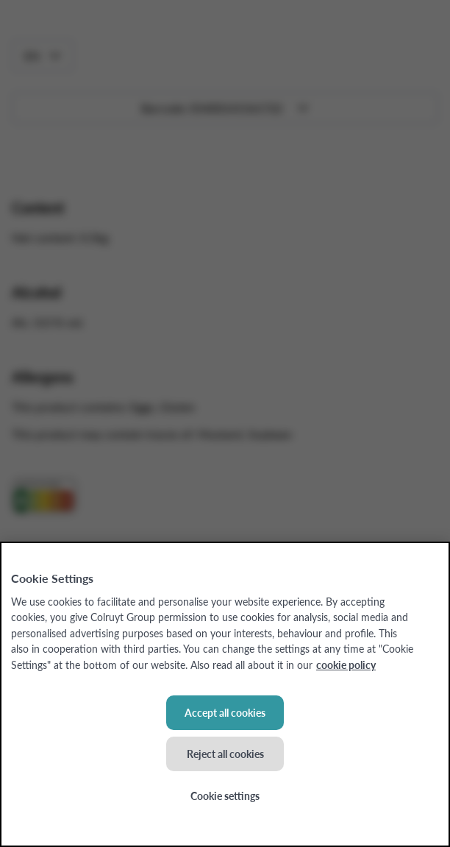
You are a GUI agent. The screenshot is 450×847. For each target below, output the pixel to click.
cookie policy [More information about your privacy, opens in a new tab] (346, 664)
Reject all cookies (225, 753)
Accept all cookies (225, 712)
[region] (225, 694)
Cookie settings (225, 795)
